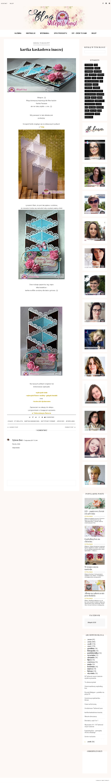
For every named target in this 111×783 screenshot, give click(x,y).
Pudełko (88, 84)
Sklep (94, 33)
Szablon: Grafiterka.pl (102, 780)
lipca (89, 659)
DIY (101, 81)
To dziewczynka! (90, 682)
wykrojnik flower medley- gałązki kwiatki (42, 396)
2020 (89, 639)
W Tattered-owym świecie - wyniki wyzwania (94, 677)
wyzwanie (88, 65)
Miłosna (92, 107)
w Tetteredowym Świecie (41, 413)
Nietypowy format (48, 421)
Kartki (97, 68)
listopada (91, 650)
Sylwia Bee (17, 440)
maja (89, 664)
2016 (89, 741)
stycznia (91, 673)
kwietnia (91, 666)
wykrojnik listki (42, 393)
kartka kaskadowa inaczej (93, 712)
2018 (89, 644)
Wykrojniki (70, 421)
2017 (89, 646)
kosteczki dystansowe (42, 401)
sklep (12, 3)
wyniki (100, 78)
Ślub (94, 78)
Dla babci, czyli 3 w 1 (91, 720)
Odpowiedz (16, 448)
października (93, 653)
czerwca (91, 662)
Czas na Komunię (90, 704)
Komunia (88, 87)
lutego (90, 671)
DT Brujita (18, 421)
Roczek (93, 110)
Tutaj (42, 127)
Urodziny (60, 421)
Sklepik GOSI (91, 622)
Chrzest (96, 87)
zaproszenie (89, 104)
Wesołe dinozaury (91, 716)
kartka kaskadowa (31, 421)
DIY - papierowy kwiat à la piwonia (95, 513)
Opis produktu (60, 33)
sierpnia (91, 657)
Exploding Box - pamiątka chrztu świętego (93, 731)
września (91, 655)
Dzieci (95, 84)
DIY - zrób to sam (79, 33)
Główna (18, 33)
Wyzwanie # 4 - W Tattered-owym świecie (94, 725)
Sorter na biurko (90, 736)
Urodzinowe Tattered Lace (94, 708)
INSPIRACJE (30, 33)
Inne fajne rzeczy (91, 81)
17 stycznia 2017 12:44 (30, 440)
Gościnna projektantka (93, 91)
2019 (89, 641)
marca (90, 668)
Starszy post (70, 427)
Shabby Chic (99, 100)
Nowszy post (13, 427)
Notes (94, 97)
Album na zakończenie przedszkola (95, 595)
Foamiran (88, 71)
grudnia (91, 648)
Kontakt (4, 3)
